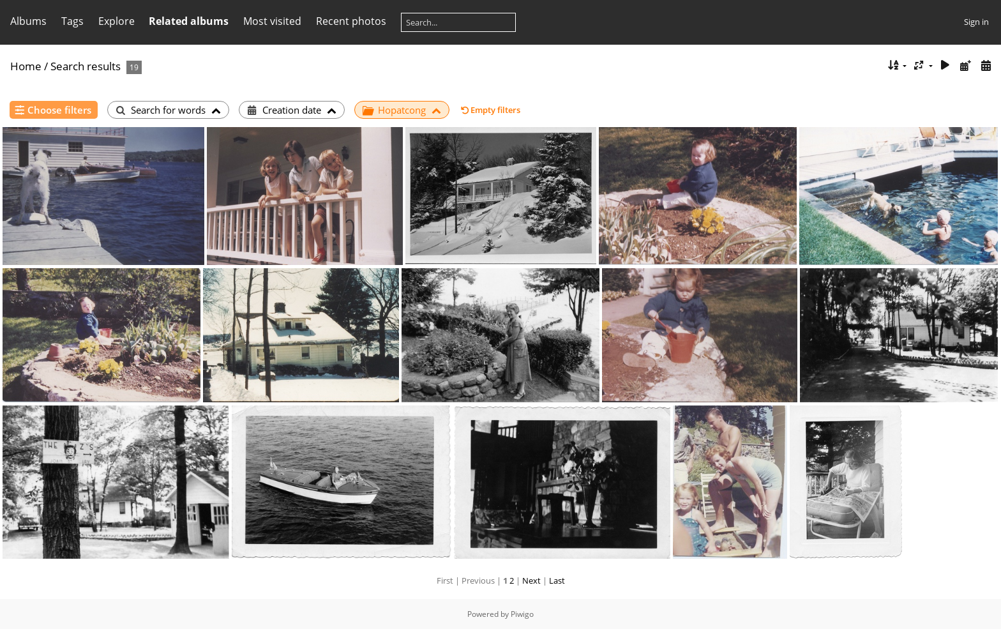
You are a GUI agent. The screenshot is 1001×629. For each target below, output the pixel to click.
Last (557, 580)
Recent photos (351, 21)
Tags (72, 21)
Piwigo (522, 614)
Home (25, 66)
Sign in (976, 21)
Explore (116, 21)
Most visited (272, 21)
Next (531, 580)
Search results (85, 66)
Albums (28, 21)
